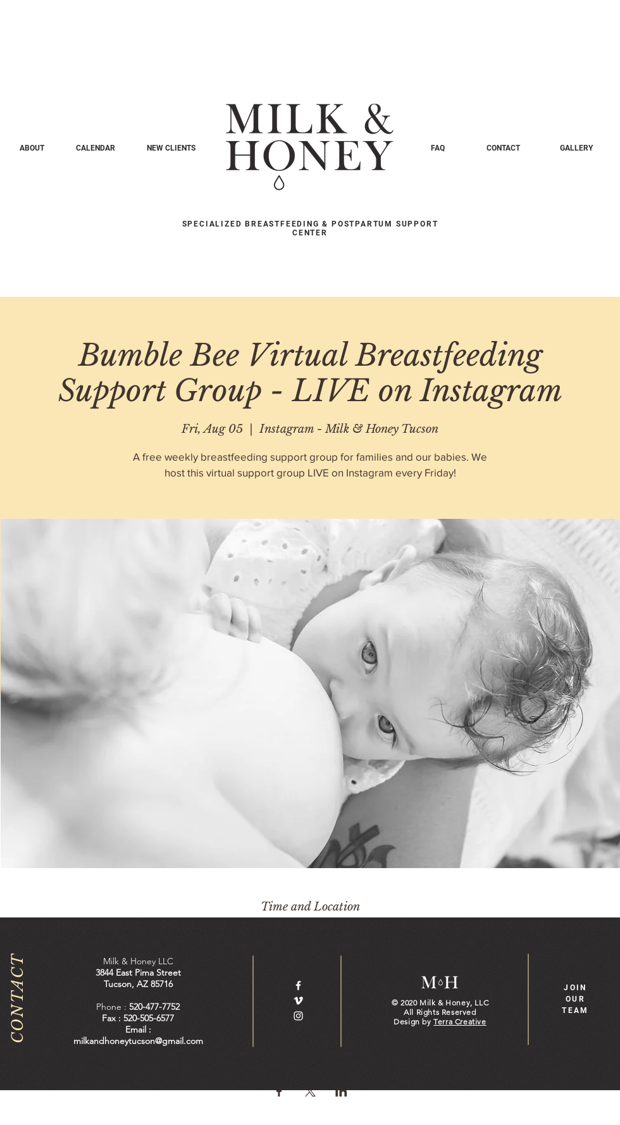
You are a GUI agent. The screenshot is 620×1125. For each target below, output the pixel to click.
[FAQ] (437, 148)
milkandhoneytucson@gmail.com (138, 1041)
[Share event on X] (310, 1091)
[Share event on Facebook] (279, 1091)
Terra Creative (459, 1021)
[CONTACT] (503, 148)
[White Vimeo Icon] (298, 1001)
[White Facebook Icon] (298, 985)
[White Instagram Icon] (298, 1016)
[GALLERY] (576, 148)
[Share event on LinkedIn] (341, 1091)
